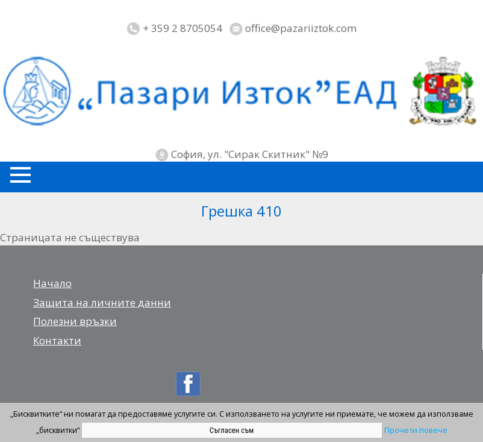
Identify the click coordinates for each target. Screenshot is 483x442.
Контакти (57, 340)
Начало (52, 283)
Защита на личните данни (102, 302)
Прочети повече (415, 430)
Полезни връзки (75, 321)
